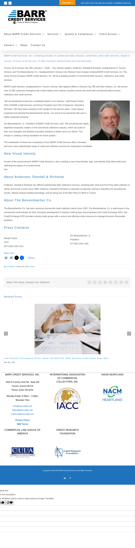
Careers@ (16, 414)
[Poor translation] (9, 503)
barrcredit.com (26, 410)
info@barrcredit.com (122, 3)
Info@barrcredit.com (22, 406)
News (32, 267)
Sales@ (15, 410)
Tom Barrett (10, 267)
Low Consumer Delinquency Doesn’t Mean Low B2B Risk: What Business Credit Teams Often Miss (56, 358)
